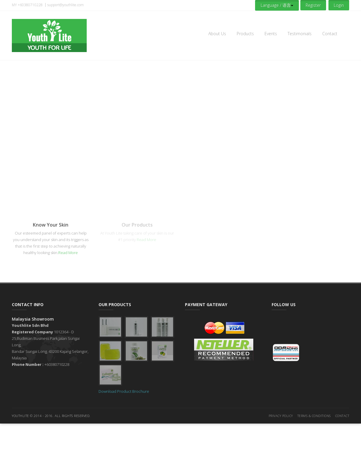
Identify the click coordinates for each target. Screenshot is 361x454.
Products (245, 33)
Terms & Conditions (314, 415)
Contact (329, 33)
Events (271, 33)
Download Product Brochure (124, 391)
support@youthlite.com (65, 4)
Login (339, 5)
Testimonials (300, 33)
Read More (68, 252)
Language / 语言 (277, 5)
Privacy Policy (281, 415)
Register (313, 5)
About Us (217, 33)
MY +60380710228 (27, 4)
